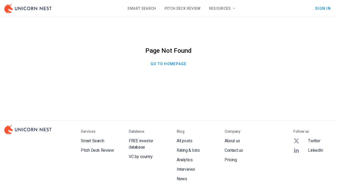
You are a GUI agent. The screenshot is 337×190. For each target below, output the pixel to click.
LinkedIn (308, 150)
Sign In (323, 8)
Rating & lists (188, 150)
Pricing (231, 159)
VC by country (141, 156)
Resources (223, 8)
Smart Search (141, 8)
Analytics (184, 159)
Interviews (186, 169)
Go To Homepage (168, 64)
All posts (184, 140)
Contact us (234, 150)
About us (232, 140)
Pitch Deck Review (183, 8)
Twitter (306, 141)
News (182, 178)
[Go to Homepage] (28, 8)
